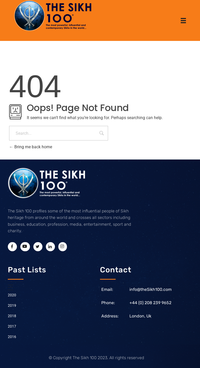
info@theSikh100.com (150, 289)
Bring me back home (30, 146)
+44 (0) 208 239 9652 (150, 302)
